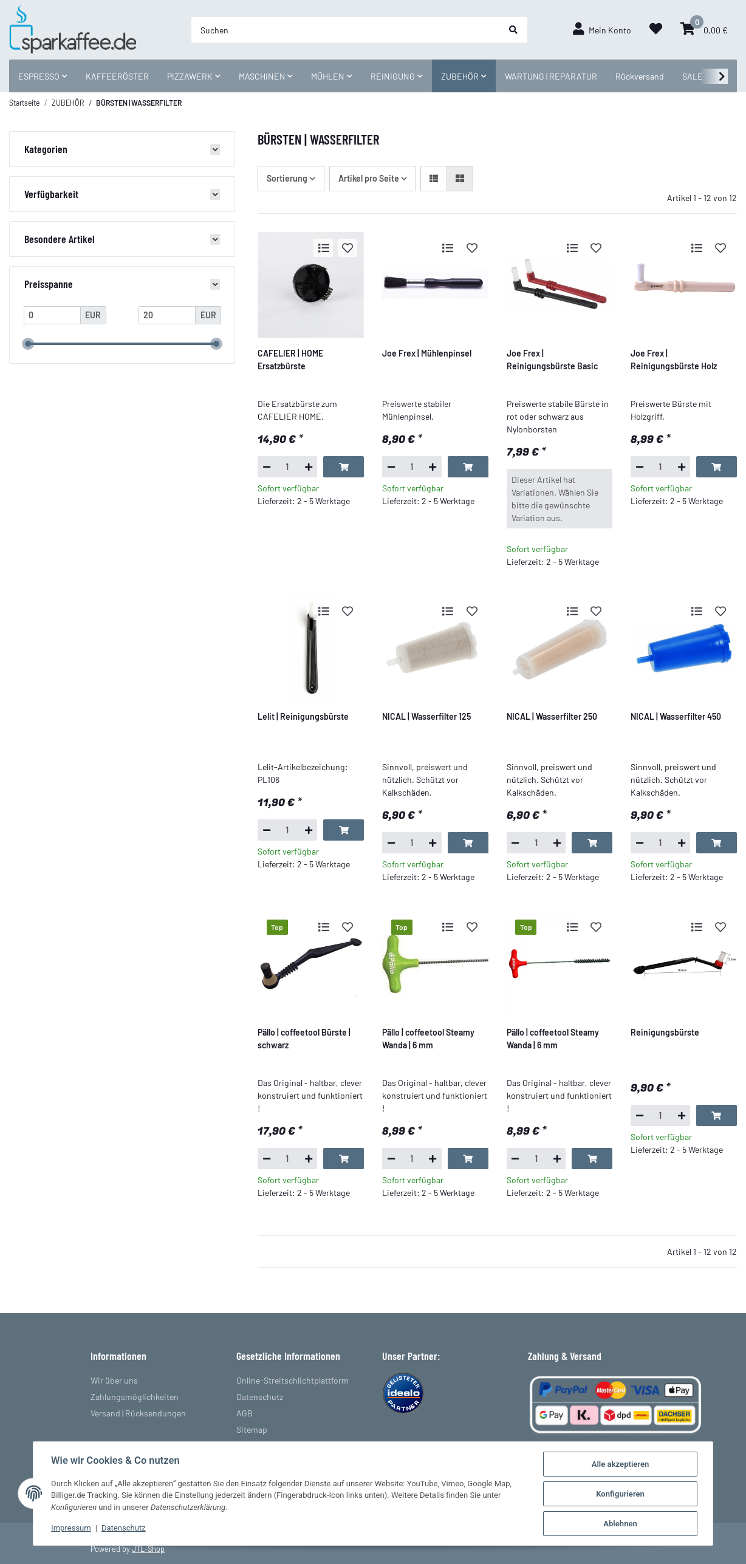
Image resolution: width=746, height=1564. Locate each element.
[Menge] (287, 466)
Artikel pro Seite (368, 178)
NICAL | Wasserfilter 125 (426, 716)
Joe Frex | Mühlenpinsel (426, 353)
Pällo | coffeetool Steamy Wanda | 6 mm (428, 1038)
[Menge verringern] (266, 466)
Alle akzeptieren (621, 1464)
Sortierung (287, 178)
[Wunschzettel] (655, 29)
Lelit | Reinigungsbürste (303, 716)
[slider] (28, 344)
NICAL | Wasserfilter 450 (676, 716)
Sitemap (251, 1429)
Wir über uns (114, 1380)
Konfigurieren (621, 1493)
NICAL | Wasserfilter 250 (552, 716)
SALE (692, 76)
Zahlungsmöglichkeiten (135, 1397)
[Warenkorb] (704, 29)
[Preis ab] (52, 315)
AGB (244, 1413)
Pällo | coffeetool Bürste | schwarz (304, 1038)
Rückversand (639, 76)
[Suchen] (346, 30)
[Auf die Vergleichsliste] (323, 248)
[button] (602, 29)
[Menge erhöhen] (308, 466)
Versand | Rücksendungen (138, 1413)
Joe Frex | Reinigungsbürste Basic (552, 359)
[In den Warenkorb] (343, 466)
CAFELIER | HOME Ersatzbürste (290, 359)
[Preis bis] (167, 315)
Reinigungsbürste (665, 1032)
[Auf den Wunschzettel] (347, 248)
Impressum (70, 1528)
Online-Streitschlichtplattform (292, 1380)
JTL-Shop (148, 1549)
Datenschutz (259, 1397)
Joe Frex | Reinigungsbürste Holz (674, 359)
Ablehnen (621, 1523)
